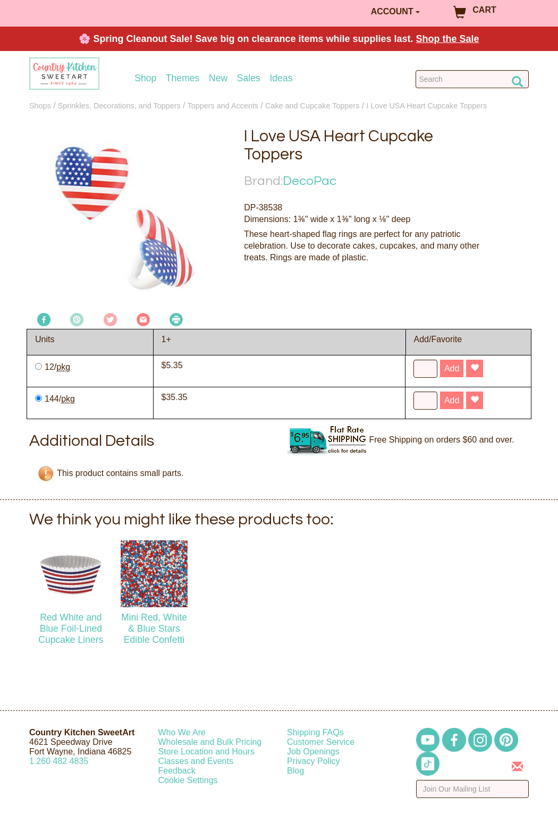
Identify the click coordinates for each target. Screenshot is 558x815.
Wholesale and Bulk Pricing (210, 741)
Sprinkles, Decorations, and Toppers (119, 105)
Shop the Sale (447, 38)
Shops (40, 105)
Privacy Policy (313, 761)
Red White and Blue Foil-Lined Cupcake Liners (70, 628)
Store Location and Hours (206, 751)
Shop (145, 78)
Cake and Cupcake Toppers (312, 105)
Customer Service (320, 741)
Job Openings (313, 751)
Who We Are (182, 732)
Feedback (177, 770)
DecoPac (309, 181)
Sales (248, 78)
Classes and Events (195, 761)
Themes (183, 78)
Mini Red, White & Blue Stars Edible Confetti (154, 628)
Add (451, 368)
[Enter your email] (472, 789)
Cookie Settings (188, 780)
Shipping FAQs (315, 732)
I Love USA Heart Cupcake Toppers (426, 105)
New (218, 78)
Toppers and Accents (223, 105)
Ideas (280, 78)
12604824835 (58, 761)
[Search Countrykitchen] (472, 79)
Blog (295, 770)
